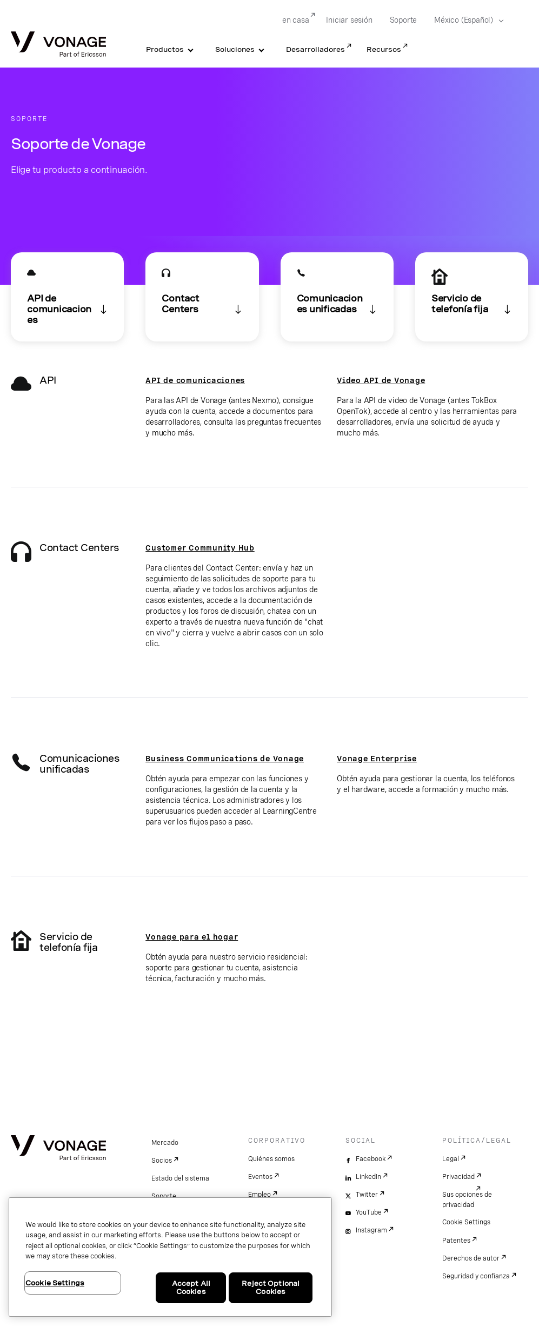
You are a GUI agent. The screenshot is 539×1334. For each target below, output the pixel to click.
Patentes (456, 1240)
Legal (450, 1159)
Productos (165, 49)
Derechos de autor (471, 1258)
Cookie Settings (466, 1222)
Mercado (164, 1143)
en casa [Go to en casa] (295, 20)
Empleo (259, 1194)
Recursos (384, 49)
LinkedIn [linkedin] (368, 1177)
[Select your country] (465, 20)
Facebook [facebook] (370, 1159)
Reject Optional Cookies (271, 1287)
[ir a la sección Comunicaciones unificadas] (337, 296)
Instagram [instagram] (371, 1230)
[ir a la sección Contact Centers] (201, 296)
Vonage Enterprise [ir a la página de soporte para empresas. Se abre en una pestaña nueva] (377, 758)
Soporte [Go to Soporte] (403, 20)
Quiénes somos (271, 1159)
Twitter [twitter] (367, 1194)
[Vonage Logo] (58, 45)
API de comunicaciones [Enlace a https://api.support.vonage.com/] (195, 380)
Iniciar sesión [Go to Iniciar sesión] (349, 20)
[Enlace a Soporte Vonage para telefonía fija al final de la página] (471, 296)
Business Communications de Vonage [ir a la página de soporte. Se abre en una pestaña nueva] (224, 758)
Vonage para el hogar (191, 937)
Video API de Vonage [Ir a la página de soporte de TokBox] (381, 380)
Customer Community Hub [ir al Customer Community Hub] (200, 548)
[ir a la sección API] (67, 296)
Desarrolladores (315, 49)
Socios (161, 1160)
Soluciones (235, 49)
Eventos (260, 1177)
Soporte (163, 1196)
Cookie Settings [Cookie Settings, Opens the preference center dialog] (54, 1283)
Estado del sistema (180, 1178)
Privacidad (458, 1177)
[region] (170, 1257)
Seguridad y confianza (476, 1276)
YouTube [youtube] (369, 1212)
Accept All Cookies (191, 1287)
